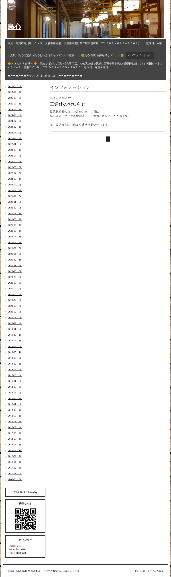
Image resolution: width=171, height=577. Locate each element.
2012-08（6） (15, 421)
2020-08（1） (15, 282)
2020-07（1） (15, 288)
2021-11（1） (15, 201)
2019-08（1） (15, 346)
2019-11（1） (15, 329)
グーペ (151, 570)
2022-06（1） (15, 161)
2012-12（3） (15, 398)
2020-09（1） (15, 277)
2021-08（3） (15, 219)
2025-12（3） (15, 92)
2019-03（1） (15, 358)
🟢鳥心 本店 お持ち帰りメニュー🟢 (102, 55)
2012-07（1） (15, 427)
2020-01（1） (15, 317)
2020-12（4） (15, 259)
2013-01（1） (15, 392)
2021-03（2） (15, 242)
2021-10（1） (15, 207)
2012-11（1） (15, 404)
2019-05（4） (15, 352)
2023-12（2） (15, 126)
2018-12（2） (15, 363)
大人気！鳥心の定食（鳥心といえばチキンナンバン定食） (42, 55)
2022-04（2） (15, 173)
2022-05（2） (15, 167)
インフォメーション (140, 55)
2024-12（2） (15, 109)
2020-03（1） (15, 306)
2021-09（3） (15, 213)
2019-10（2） (15, 334)
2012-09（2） (15, 415)
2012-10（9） (15, 410)
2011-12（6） (15, 467)
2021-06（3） (15, 225)
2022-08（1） (15, 155)
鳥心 (14, 26)
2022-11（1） (15, 144)
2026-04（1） (15, 86)
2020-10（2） (15, 271)
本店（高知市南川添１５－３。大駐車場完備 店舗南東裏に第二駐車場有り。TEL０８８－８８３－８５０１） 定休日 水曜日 (85, 45)
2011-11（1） (15, 473)
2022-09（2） (15, 149)
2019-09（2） (15, 340)
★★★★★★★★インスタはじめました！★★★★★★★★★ (45, 75)
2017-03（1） (15, 375)
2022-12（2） (15, 138)
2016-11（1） (15, 381)
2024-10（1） (15, 115)
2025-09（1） (15, 97)
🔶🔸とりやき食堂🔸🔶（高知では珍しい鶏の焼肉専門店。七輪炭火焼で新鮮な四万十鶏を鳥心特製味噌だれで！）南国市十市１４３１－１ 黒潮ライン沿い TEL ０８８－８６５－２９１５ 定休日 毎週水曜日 (85, 65)
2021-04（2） (15, 236)
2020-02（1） (15, 311)
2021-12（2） (15, 196)
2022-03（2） (15, 178)
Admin (160, 570)
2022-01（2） (15, 190)
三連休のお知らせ (68, 104)
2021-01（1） (15, 253)
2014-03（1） (15, 386)
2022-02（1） (15, 184)
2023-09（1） (15, 132)
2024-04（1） (15, 121)
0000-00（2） (15, 479)
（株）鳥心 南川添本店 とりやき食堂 (36, 570)
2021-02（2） (15, 248)
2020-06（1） (15, 294)
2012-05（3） (15, 438)
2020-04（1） (15, 300)
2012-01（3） (15, 462)
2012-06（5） (15, 433)
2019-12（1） (15, 323)
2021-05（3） (15, 230)
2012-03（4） (15, 450)
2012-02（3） (15, 456)
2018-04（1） (15, 369)
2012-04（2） (15, 444)
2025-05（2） (15, 103)
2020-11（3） (15, 265)
